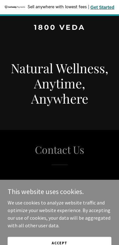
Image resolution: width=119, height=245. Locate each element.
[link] (59, 28)
